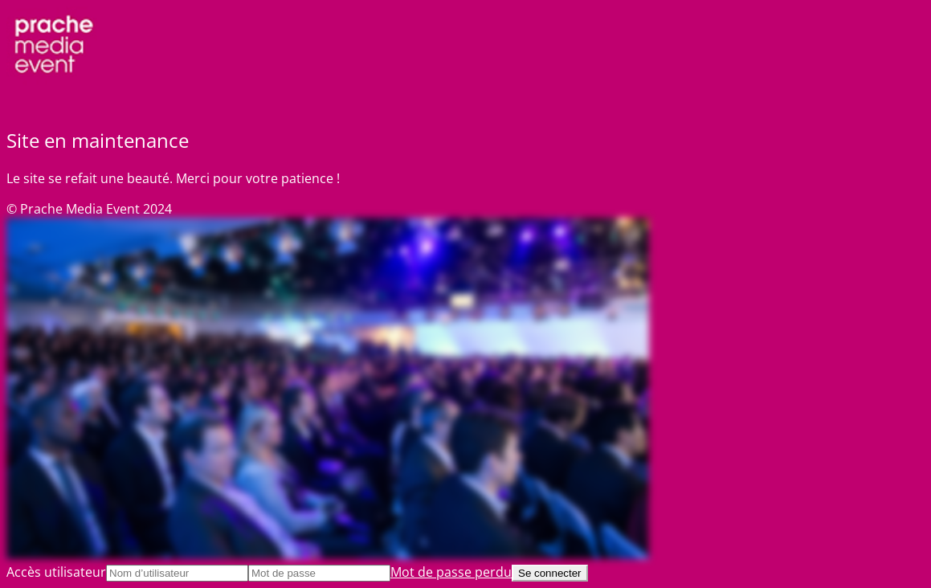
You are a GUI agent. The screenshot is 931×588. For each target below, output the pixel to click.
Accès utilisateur (56, 572)
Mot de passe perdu (451, 572)
